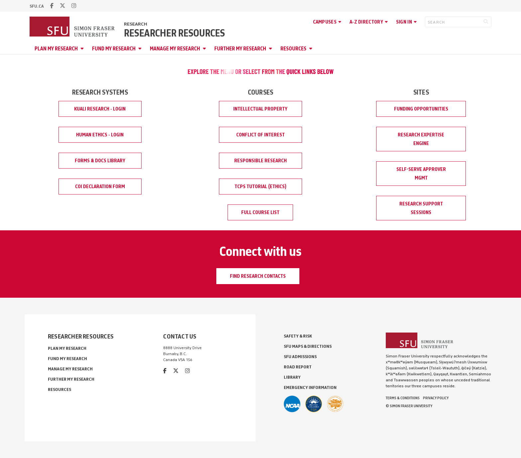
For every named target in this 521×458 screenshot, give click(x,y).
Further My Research (240, 48)
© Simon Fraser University (409, 406)
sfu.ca (37, 6)
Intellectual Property (260, 109)
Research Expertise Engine (421, 139)
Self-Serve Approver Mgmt (421, 173)
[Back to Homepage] (73, 27)
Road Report (298, 367)
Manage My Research (175, 48)
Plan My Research (56, 48)
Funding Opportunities (421, 109)
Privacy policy (436, 398)
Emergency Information (310, 387)
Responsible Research (260, 161)
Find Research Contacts (258, 276)
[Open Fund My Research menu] (141, 48)
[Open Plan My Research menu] (83, 48)
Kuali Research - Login (100, 109)
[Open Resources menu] (312, 48)
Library (292, 377)
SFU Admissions (300, 356)
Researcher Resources (174, 33)
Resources (293, 48)
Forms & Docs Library (100, 161)
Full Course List (260, 212)
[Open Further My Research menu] (271, 48)
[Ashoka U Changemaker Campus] (335, 404)
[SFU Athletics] (292, 404)
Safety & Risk (298, 336)
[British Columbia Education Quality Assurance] (313, 404)
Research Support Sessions (421, 208)
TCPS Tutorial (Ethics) (260, 187)
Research (135, 24)
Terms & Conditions (403, 398)
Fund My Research (114, 48)
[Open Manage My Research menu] (205, 48)
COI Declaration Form (100, 187)
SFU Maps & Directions (308, 346)
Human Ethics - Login (100, 135)
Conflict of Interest (260, 135)
